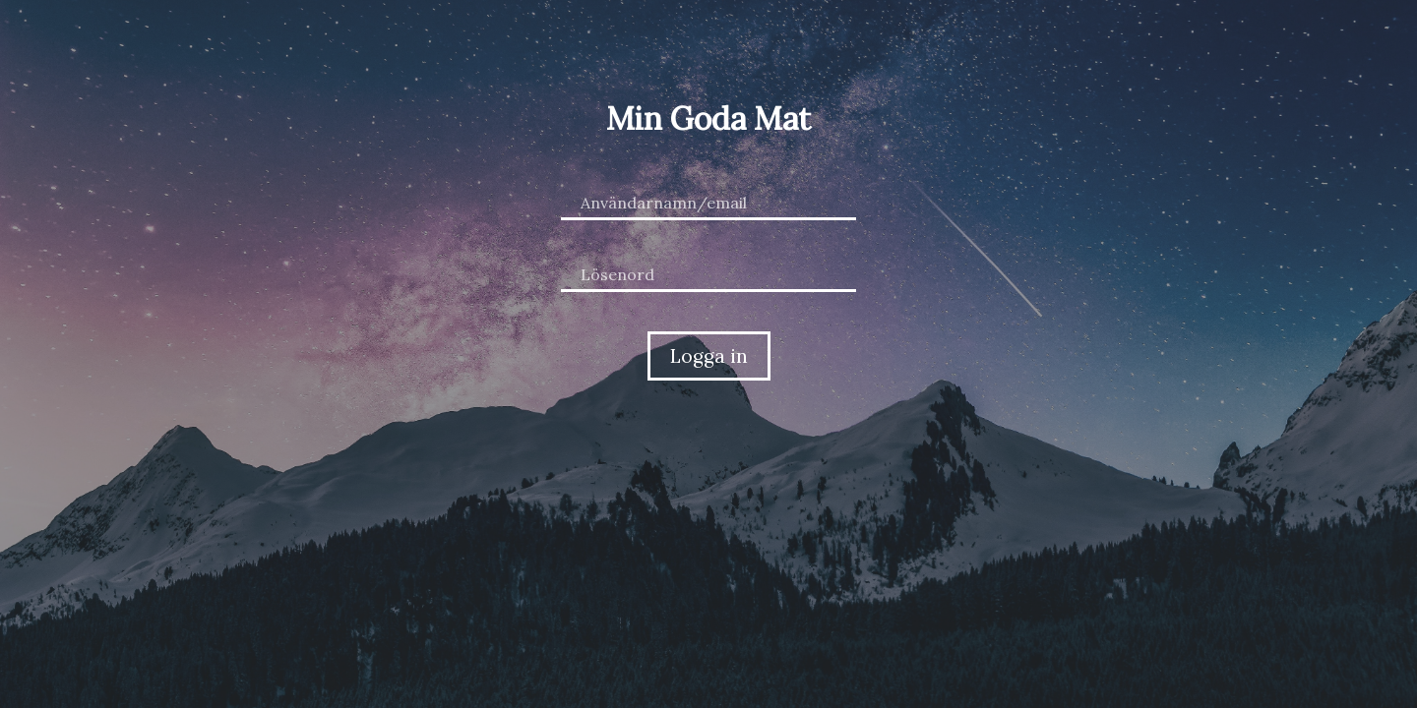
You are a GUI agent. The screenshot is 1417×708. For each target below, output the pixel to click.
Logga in (709, 356)
